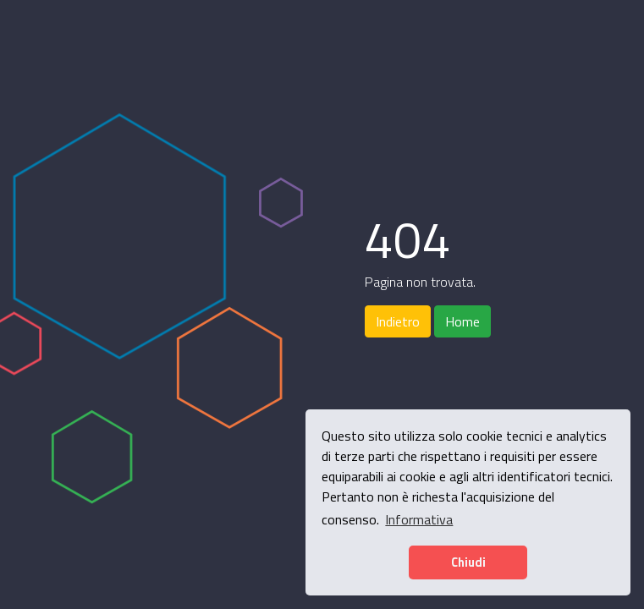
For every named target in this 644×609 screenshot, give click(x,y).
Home (462, 321)
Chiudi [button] (468, 562)
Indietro (398, 321)
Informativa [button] (419, 519)
